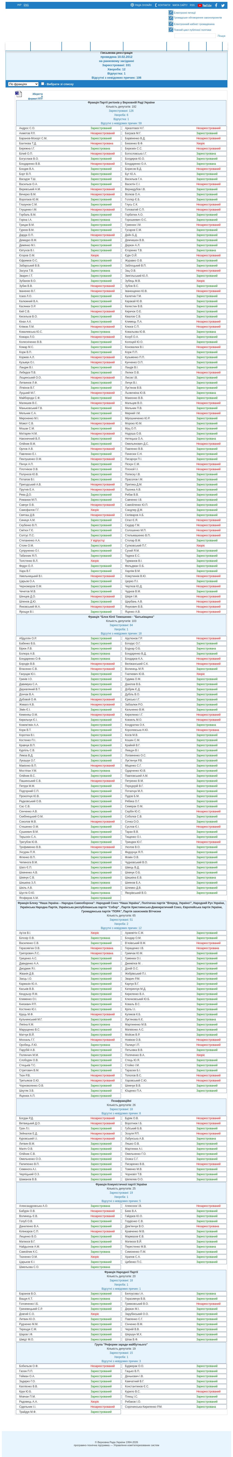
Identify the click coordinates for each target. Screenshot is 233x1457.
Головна (22, 46)
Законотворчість (46, 46)
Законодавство (76, 46)
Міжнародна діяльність (145, 46)
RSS (192, 5)
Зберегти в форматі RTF (29, 95)
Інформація (178, 46)
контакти (164, 5)
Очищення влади (107, 46)
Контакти (197, 46)
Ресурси (214, 46)
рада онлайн (143, 5)
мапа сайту (180, 5)
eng (26, 5)
